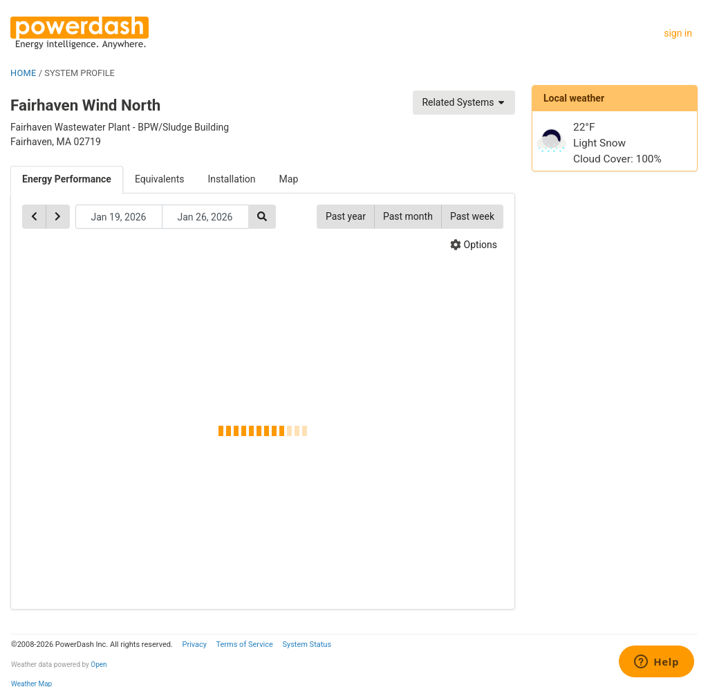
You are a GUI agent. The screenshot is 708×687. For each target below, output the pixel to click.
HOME (23, 73)
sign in (678, 33)
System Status (306, 644)
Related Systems (464, 102)
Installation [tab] (232, 179)
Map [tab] (289, 179)
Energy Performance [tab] (66, 179)
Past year (346, 216)
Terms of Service (244, 644)
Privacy (194, 644)
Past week (472, 216)
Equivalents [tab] (160, 179)
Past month (408, 216)
